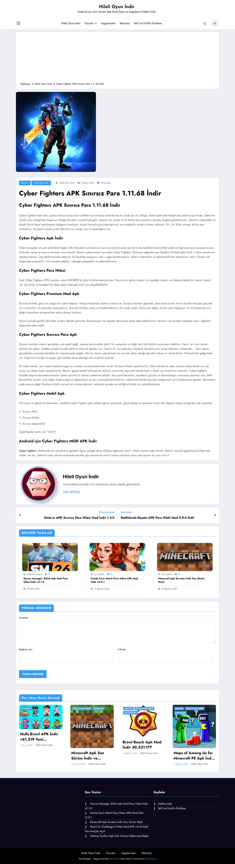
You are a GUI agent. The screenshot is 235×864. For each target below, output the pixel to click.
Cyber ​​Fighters (27, 451)
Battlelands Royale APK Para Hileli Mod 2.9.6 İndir (158, 518)
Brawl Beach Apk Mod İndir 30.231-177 (142, 744)
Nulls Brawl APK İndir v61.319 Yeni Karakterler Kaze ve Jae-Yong (39, 736)
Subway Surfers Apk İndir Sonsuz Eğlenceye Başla (119, 836)
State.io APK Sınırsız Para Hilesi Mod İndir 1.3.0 (79, 518)
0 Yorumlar (106, 182)
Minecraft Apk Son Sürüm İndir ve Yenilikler (87, 755)
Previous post (106, 512)
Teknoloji (125, 23)
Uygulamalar (108, 23)
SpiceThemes (150, 858)
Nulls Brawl (130, 712)
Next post (126, 512)
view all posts (71, 491)
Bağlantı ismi (66, 656)
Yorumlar (117, 629)
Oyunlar (91, 23)
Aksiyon (24, 182)
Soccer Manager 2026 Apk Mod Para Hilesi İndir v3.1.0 (45, 580)
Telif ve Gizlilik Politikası (148, 23)
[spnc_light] (215, 23)
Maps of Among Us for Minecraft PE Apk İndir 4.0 (194, 755)
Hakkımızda (165, 804)
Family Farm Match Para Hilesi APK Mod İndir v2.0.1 (114, 580)
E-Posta (165, 656)
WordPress (114, 858)
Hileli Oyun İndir (117, 6)
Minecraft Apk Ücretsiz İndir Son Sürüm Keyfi (181, 580)
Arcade (179, 708)
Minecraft (98, 708)
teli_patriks (99, 574)
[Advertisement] (117, 59)
